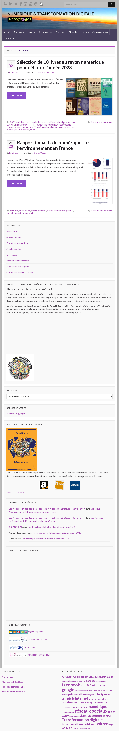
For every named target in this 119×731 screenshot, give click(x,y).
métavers (26, 124)
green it (69, 210)
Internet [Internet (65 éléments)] (81, 698)
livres (17, 124)
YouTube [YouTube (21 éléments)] (76, 728)
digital (64, 122)
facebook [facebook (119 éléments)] (71, 684)
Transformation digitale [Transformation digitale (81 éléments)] (82, 719)
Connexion (7, 677)
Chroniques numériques (44, 72)
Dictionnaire (45, 32)
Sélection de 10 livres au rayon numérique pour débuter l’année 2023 (60, 64)
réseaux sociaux (14, 127)
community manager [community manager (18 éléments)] (70, 681)
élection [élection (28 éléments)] (85, 728)
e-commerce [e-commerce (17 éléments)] (101, 681)
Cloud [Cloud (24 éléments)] (110, 677)
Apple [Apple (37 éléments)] (76, 676)
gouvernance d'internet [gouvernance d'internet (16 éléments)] (83, 690)
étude (50, 210)
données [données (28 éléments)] (90, 680)
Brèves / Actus (40, 153)
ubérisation (23, 129)
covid (28, 122)
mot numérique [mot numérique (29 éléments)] (79, 706)
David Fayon (14, 72)
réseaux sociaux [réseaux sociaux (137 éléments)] (91, 710)
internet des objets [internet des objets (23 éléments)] (99, 698)
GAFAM (10, 124)
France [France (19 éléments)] (84, 686)
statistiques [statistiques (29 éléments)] (98, 715)
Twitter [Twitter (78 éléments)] (101, 724)
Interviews (11, 254)
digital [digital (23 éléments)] (82, 681)
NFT (34, 124)
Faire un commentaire (101, 122)
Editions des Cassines (29, 639)
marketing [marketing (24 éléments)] (86, 702)
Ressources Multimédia (17, 260)
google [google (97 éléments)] (68, 689)
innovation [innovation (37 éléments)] (78, 694)
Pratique (61, 32)
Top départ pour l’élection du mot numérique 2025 (51, 527)
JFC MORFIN (15, 527)
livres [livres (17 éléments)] (78, 703)
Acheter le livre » (15, 492)
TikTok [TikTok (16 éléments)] (108, 716)
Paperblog (22, 647)
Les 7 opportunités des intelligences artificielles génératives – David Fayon (47, 508)
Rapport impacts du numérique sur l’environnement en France (53, 145)
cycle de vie (37, 122)
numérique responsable (59, 124)
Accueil (7, 32)
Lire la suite (16, 95)
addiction (20, 122)
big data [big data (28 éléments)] (85, 676)
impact (10, 213)
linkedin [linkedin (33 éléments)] (66, 702)
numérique (42, 124)
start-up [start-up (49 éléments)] (85, 715)
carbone (14, 210)
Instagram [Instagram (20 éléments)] (89, 694)
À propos (19, 32)
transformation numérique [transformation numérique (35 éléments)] (78, 724)
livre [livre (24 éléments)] (73, 702)
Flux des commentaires (14, 686)
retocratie (28, 127)
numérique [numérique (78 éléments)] (98, 706)
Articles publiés (13, 249)
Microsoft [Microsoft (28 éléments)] (97, 702)
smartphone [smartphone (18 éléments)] (74, 716)
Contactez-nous (100, 32)
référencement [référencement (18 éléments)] (68, 712)
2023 (12, 122)
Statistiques (9, 38)
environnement (38, 210)
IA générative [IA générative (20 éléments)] (99, 690)
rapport (29, 213)
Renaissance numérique (29, 654)
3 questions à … (13, 231)
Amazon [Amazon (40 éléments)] (67, 676)
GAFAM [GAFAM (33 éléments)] (100, 685)
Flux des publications (12, 682)
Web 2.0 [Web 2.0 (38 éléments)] (67, 728)
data (46, 122)
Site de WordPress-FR (13, 691)
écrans (71, 122)
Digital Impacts (26, 631)
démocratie (55, 122)
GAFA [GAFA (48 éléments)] (91, 685)
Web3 (33, 129)
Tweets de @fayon (16, 413)
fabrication (59, 210)
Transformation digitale (46, 127)
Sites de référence (79, 32)
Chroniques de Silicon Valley (19, 272)
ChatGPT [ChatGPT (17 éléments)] (103, 677)
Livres (31, 32)
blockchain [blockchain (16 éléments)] (94, 677)
